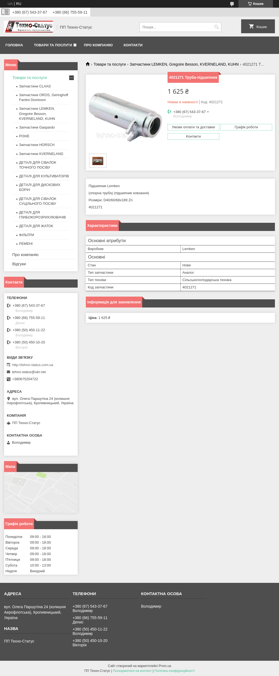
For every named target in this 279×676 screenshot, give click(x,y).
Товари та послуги (53, 45)
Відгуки (19, 263)
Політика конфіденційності (174, 671)
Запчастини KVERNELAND (41, 154)
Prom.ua (165, 666)
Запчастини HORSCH (36, 145)
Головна (14, 45)
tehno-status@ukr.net (29, 372)
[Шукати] (216, 27)
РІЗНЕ (24, 136)
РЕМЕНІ (26, 244)
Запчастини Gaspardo (37, 127)
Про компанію (98, 45)
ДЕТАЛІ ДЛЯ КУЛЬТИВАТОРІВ (44, 176)
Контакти (133, 45)
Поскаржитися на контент (132, 671)
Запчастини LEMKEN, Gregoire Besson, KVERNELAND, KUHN (184, 64)
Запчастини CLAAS (35, 86)
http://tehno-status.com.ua (32, 365)
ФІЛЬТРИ (26, 235)
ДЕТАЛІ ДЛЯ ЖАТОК (36, 226)
